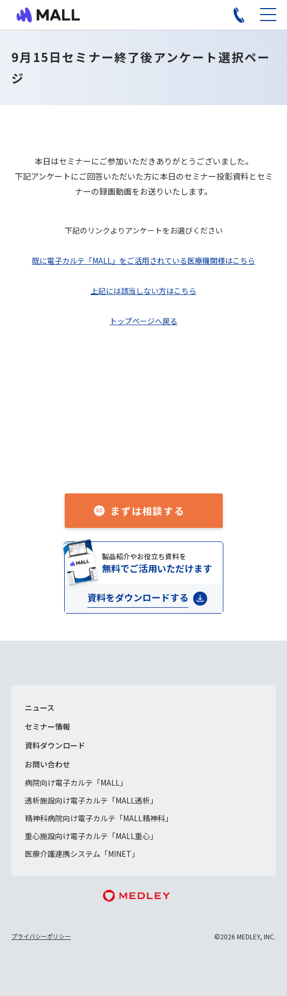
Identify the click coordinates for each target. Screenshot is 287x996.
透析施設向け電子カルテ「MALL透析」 (91, 800)
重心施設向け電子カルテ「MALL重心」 (91, 835)
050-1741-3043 (155, 459)
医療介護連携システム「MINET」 (82, 853)
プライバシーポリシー (41, 936)
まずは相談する (147, 511)
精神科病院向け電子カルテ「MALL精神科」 (99, 818)
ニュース (39, 707)
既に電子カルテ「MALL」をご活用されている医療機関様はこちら (143, 260)
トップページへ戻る (143, 320)
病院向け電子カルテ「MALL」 (76, 782)
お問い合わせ (47, 764)
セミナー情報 (47, 726)
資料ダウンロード (55, 745)
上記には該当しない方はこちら (143, 290)
